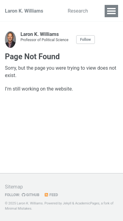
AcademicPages (87, 203)
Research (78, 11)
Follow (85, 39)
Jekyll (67, 203)
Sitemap (14, 187)
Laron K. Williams (24, 11)
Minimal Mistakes (18, 209)
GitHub (30, 195)
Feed (51, 195)
